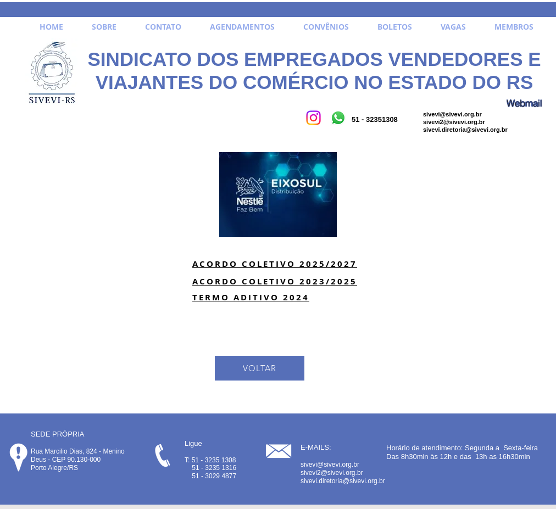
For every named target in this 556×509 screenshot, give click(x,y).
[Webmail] (524, 103)
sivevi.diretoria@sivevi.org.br (465, 129)
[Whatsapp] (338, 117)
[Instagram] (313, 117)
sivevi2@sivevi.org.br (454, 122)
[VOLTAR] (259, 368)
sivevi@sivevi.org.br (452, 114)
